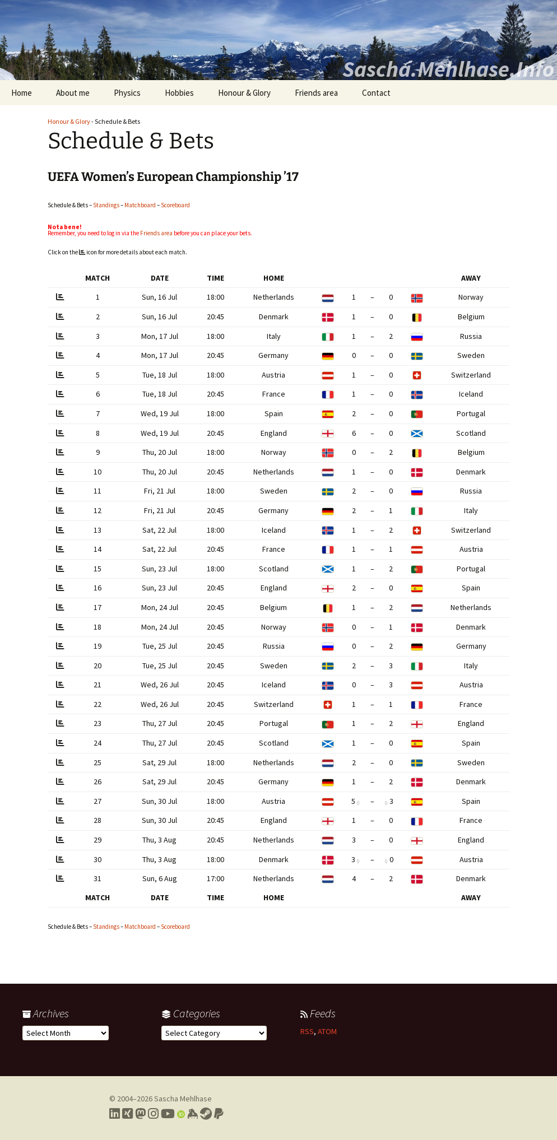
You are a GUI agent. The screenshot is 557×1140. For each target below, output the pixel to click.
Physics (127, 92)
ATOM (327, 1031)
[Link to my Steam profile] (206, 1114)
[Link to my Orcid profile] (181, 1114)
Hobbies (179, 92)
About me (73, 92)
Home (21, 92)
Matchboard (140, 205)
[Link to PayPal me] (219, 1114)
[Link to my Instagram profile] (153, 1114)
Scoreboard (175, 205)
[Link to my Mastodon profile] (140, 1114)
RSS (307, 1031)
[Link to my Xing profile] (127, 1114)
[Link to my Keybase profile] (192, 1114)
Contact (376, 92)
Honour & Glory (244, 92)
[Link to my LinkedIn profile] (114, 1114)
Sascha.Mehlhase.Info (448, 69)
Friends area (316, 92)
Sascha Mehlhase (183, 1099)
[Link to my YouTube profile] (168, 1114)
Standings (106, 205)
